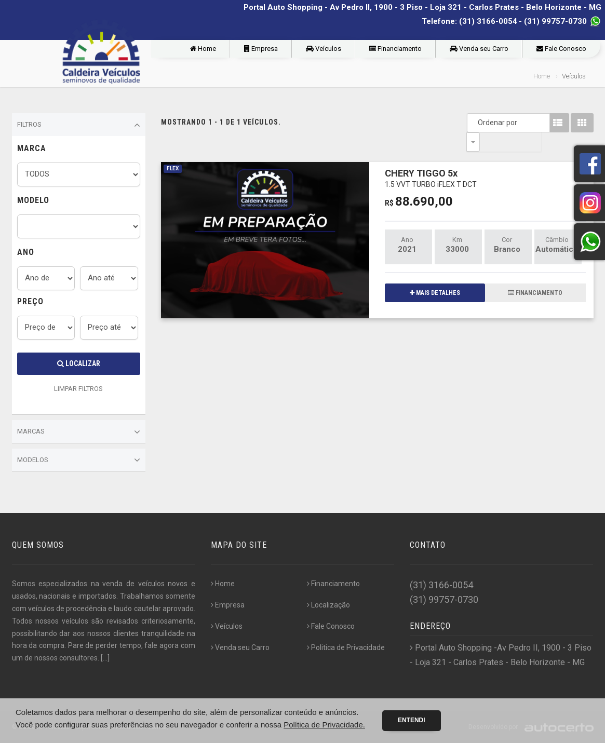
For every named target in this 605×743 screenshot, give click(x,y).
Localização (328, 605)
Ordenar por (475, 122)
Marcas (79, 432)
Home (203, 48)
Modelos (79, 460)
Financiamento (395, 48)
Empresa (261, 48)
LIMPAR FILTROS (78, 389)
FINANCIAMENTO (535, 273)
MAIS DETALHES (435, 273)
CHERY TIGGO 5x (431, 158)
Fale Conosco (561, 48)
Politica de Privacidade (346, 647)
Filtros (79, 125)
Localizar (78, 363)
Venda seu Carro (479, 48)
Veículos (323, 48)
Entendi (411, 720)
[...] (105, 658)
